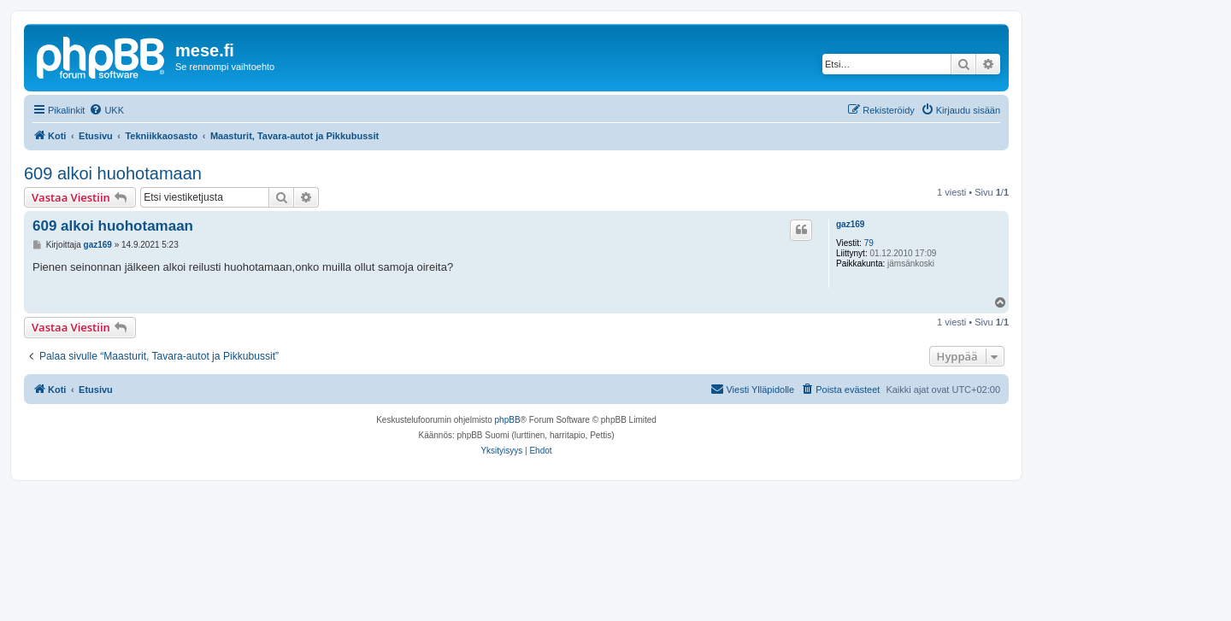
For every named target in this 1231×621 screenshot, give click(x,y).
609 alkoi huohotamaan (113, 173)
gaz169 (850, 224)
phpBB (508, 420)
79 (869, 243)
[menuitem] (106, 110)
